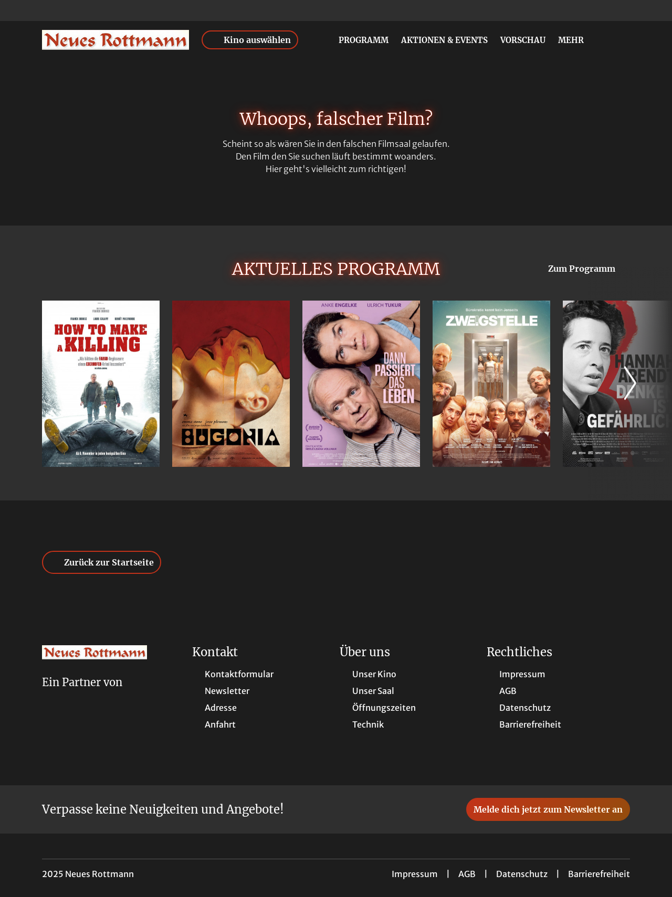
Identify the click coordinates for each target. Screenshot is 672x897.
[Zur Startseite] (115, 39)
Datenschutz (522, 874)
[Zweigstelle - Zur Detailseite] (491, 384)
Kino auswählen (250, 40)
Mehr (577, 40)
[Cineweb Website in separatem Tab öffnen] (82, 696)
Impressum (415, 874)
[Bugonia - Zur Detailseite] (231, 384)
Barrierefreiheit (599, 874)
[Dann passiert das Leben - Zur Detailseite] (361, 384)
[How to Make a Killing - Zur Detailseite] (101, 384)
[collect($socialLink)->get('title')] (18, 10)
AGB (467, 874)
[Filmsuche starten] (619, 39)
